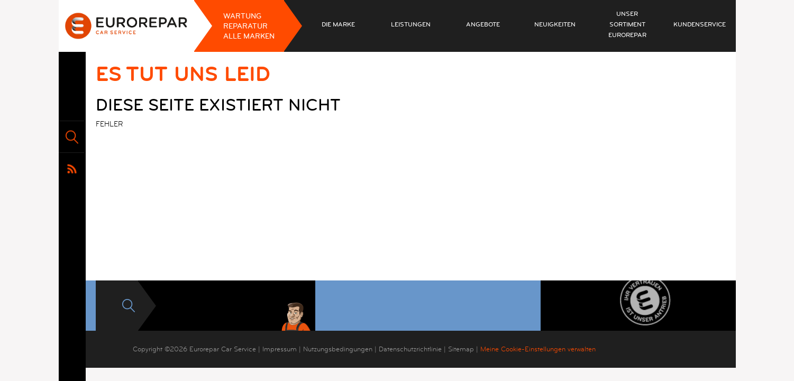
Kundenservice (699, 25)
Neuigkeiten (555, 25)
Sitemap (461, 349)
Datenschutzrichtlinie (410, 349)
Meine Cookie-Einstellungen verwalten (538, 349)
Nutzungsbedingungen (337, 349)
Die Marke (338, 25)
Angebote (483, 25)
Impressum (279, 349)
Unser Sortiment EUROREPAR (627, 24)
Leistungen (411, 25)
